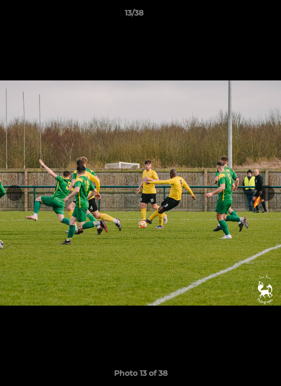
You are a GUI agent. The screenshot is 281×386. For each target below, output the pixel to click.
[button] (242, 15)
